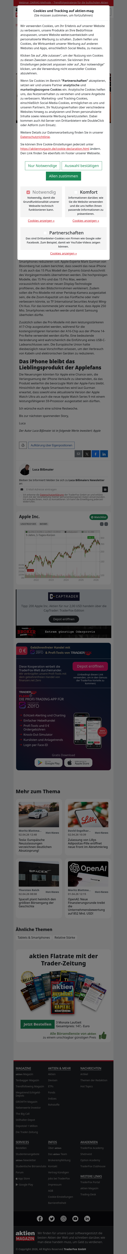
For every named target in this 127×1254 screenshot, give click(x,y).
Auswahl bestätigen (82, 165)
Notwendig (44, 192)
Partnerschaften (66, 233)
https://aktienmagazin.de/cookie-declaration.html (54, 149)
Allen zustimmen (63, 176)
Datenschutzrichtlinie (35, 137)
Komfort (89, 192)
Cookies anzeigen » (41, 221)
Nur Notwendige (42, 165)
